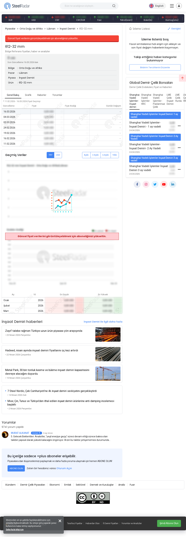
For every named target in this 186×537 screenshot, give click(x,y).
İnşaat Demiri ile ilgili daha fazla (103, 321)
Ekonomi (55, 484)
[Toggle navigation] (179, 6)
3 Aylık (95, 155)
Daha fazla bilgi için (15, 529)
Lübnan (51, 28)
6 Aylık (105, 155)
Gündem (10, 484)
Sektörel (80, 484)
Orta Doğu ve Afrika (31, 28)
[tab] (134, 101)
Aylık (86, 155)
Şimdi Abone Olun (169, 523)
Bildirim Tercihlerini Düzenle (155, 67)
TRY (50, 155)
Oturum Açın (64, 468)
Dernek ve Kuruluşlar (102, 484)
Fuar (132, 484)
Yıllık (114, 155)
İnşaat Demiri (67, 28)
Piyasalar (10, 28)
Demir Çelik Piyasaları (32, 484)
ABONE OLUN (16, 468)
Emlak (67, 484)
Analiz (121, 484)
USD (58, 155)
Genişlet (174, 28)
